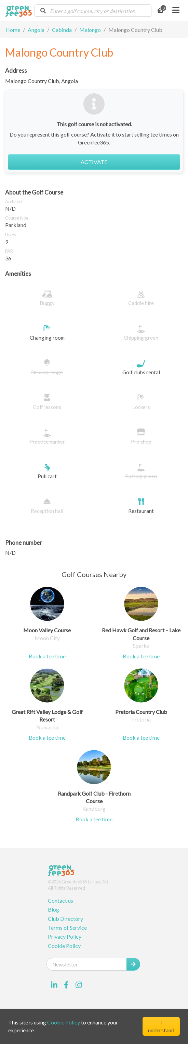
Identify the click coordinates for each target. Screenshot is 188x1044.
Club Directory (65, 918)
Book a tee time (47, 656)
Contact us (60, 900)
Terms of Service (67, 927)
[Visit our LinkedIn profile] (54, 985)
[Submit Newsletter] (133, 964)
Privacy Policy (64, 936)
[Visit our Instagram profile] (78, 985)
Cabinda (62, 29)
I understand (161, 1026)
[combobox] (93, 10)
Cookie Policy (64, 945)
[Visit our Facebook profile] (66, 985)
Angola (36, 29)
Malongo (90, 29)
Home (12, 29)
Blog (53, 909)
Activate (94, 162)
